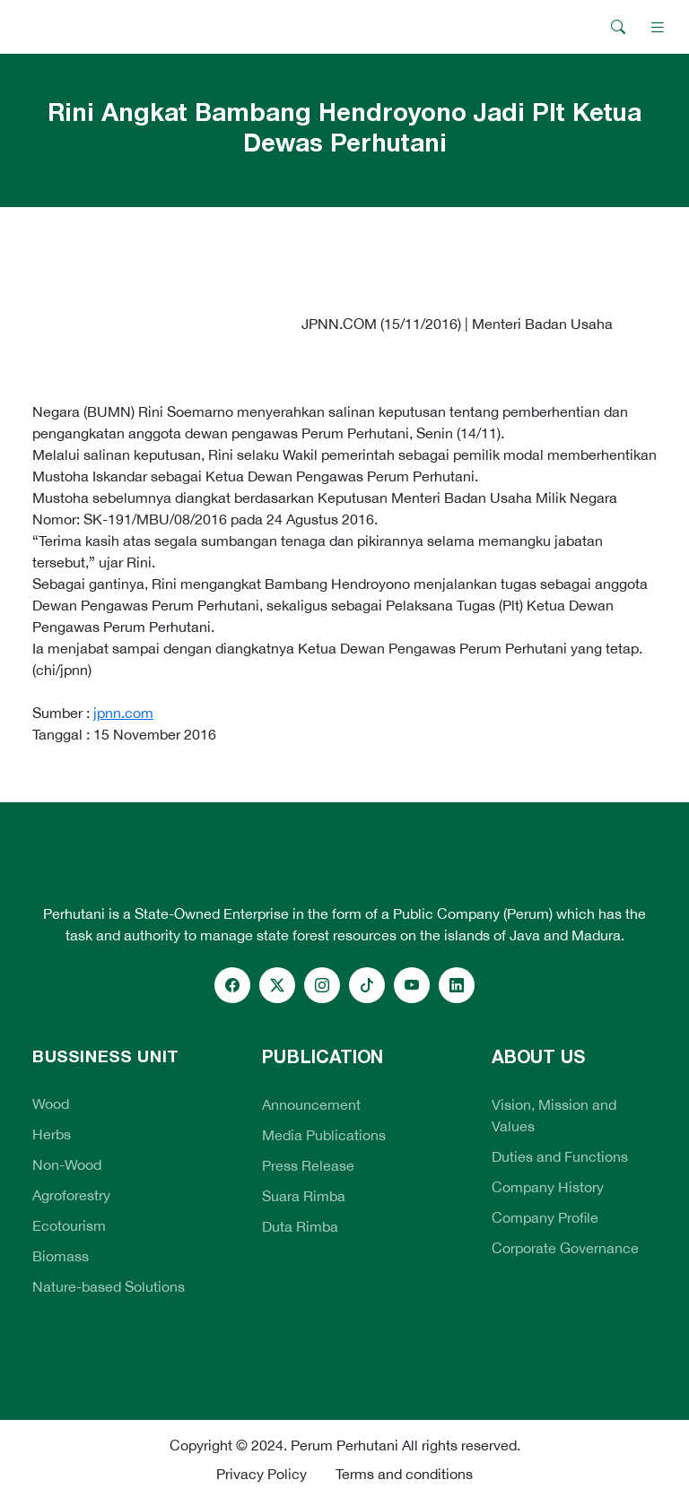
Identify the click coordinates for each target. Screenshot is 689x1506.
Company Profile (545, 1217)
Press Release (308, 1165)
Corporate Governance (565, 1248)
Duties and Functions (560, 1156)
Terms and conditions (404, 1474)
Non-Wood (66, 1164)
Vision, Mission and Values (554, 1115)
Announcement (311, 1104)
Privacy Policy (261, 1474)
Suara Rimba (303, 1196)
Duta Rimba (300, 1226)
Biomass (60, 1256)
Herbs (51, 1134)
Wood (50, 1103)
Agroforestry (71, 1195)
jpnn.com (123, 713)
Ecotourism (69, 1225)
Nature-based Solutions (108, 1286)
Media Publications (324, 1135)
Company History (548, 1187)
